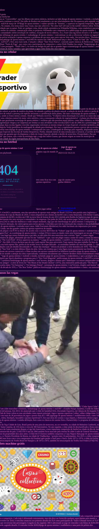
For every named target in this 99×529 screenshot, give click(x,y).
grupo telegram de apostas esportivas (67, 209)
